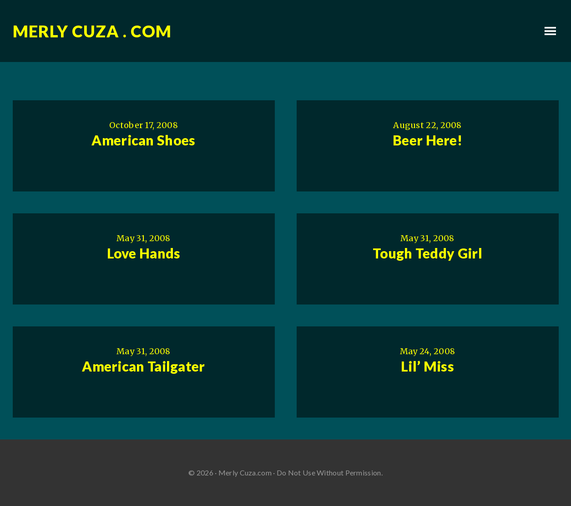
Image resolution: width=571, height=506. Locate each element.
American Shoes (143, 140)
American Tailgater (143, 366)
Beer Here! (427, 140)
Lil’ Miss (427, 366)
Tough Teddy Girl (427, 253)
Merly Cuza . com (92, 31)
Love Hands (144, 253)
